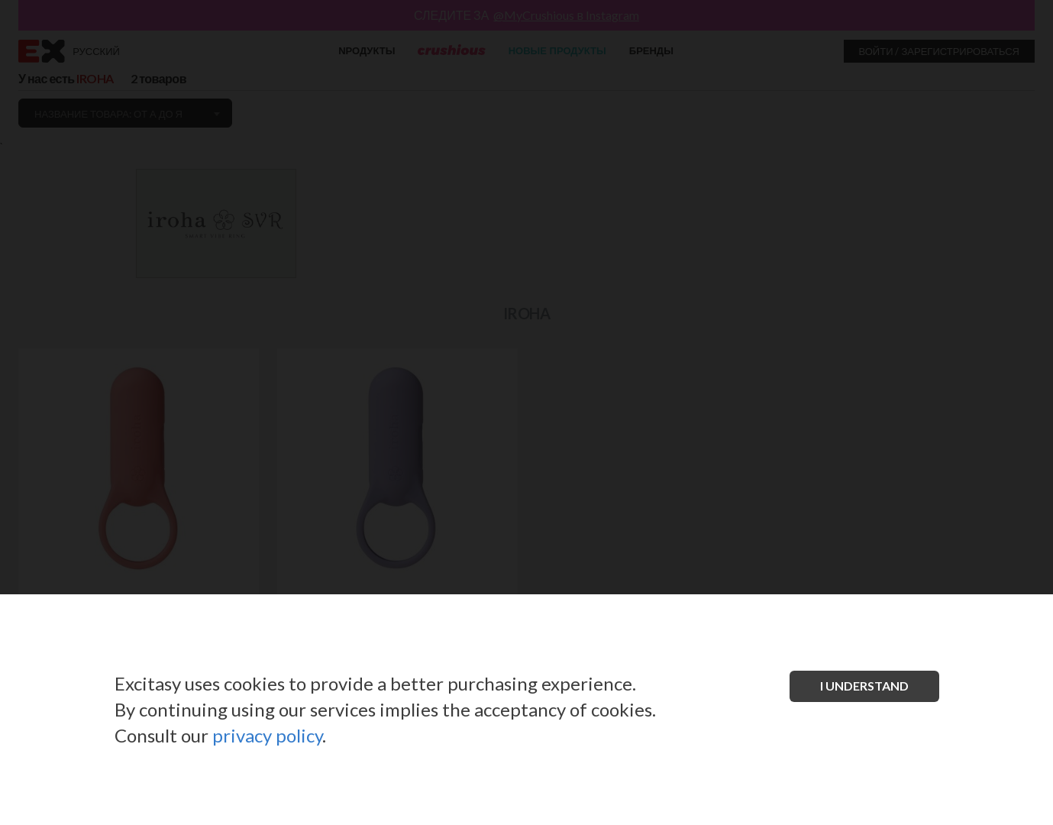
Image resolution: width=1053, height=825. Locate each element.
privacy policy (267, 735)
